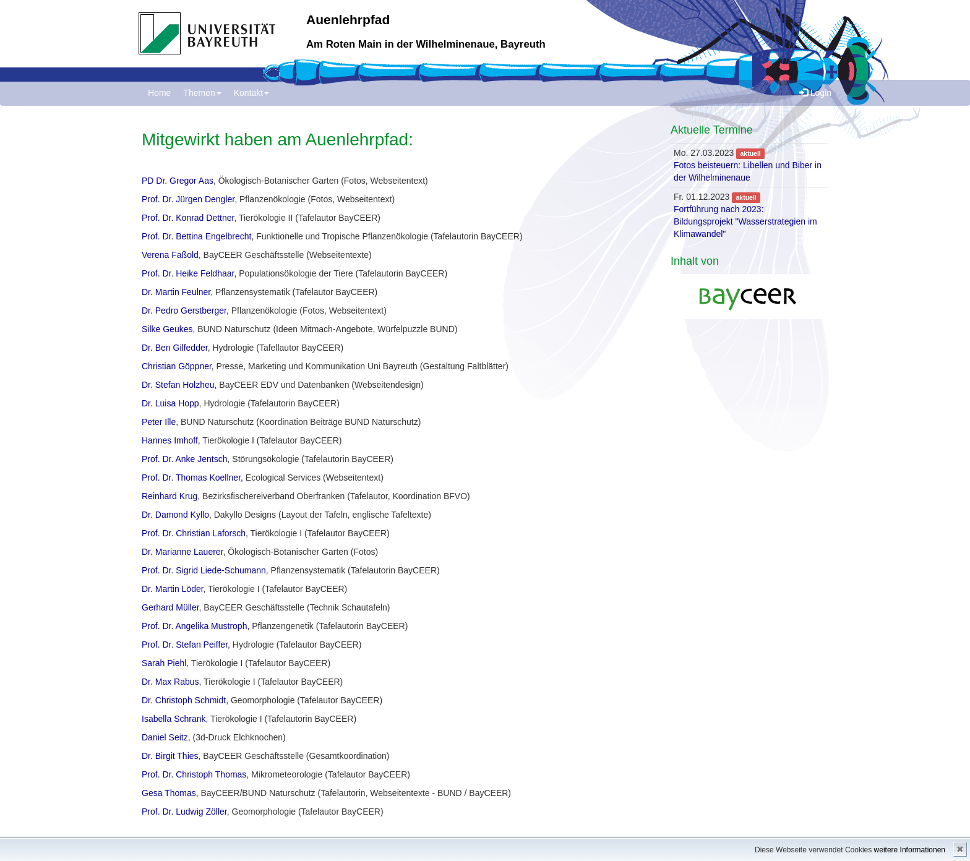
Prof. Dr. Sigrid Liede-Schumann (204, 570)
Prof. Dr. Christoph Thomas (194, 774)
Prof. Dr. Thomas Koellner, (192, 477)
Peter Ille (159, 422)
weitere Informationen (909, 850)
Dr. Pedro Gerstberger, (185, 310)
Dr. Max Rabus (170, 682)
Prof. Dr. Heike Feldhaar (188, 273)
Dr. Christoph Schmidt (184, 700)
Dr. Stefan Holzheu (178, 385)
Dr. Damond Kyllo (175, 515)
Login (815, 93)
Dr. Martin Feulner (176, 292)
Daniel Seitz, (166, 737)
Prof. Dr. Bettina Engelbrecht (196, 236)
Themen (202, 93)
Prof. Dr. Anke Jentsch (185, 459)
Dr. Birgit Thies (170, 756)
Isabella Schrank (174, 719)
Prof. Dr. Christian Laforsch (194, 533)
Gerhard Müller (170, 607)
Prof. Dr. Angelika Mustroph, (195, 626)
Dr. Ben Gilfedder (175, 348)
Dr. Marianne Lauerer (182, 552)
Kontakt (251, 93)
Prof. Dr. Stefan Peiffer (185, 644)
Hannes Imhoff (170, 440)
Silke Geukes (167, 329)
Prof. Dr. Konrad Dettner (188, 218)
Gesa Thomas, (171, 793)
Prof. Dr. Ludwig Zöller (184, 811)
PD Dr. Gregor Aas (177, 181)
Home (159, 93)
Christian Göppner (177, 366)
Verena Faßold (170, 255)
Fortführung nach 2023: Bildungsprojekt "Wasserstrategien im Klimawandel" (745, 221)
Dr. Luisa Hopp (170, 403)
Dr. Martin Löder (173, 589)
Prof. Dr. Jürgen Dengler (188, 199)
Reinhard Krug (169, 496)
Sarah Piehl (164, 663)
